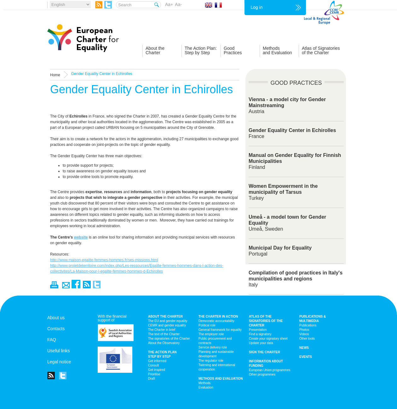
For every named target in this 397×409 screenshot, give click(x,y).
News (304, 347)
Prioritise (154, 374)
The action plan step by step (162, 354)
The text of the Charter (164, 334)
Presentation (258, 329)
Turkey (283, 192)
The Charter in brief (161, 329)
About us (56, 317)
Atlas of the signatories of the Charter (266, 321)
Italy (295, 278)
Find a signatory (260, 334)
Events (305, 357)
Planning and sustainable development (216, 354)
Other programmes (262, 374)
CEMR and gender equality (167, 325)
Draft (151, 378)
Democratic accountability (216, 321)
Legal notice (59, 361)
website (81, 237)
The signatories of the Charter (169, 338)
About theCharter (155, 50)
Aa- (178, 4)
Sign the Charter (264, 352)
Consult (153, 365)
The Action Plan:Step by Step (201, 50)
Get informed (157, 361)
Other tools (307, 338)
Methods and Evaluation (220, 378)
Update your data (261, 343)
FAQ (51, 339)
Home (55, 75)
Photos (304, 329)
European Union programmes (269, 370)
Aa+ (169, 4)
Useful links (58, 350)
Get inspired (156, 370)
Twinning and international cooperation (216, 367)
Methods (204, 383)
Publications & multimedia (312, 319)
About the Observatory (164, 343)
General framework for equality (220, 329)
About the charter (165, 316)
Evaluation (205, 387)
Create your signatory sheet (268, 338)
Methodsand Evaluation (277, 50)
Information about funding (266, 363)
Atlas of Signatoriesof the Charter (321, 50)
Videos (304, 334)
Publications (307, 325)
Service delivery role (212, 347)
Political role (207, 325)
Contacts (56, 328)
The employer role (211, 334)
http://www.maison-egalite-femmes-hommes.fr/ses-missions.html (104, 260)
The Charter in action (218, 316)
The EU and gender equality (167, 321)
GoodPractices (233, 50)
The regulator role (210, 360)
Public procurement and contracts (215, 341)
